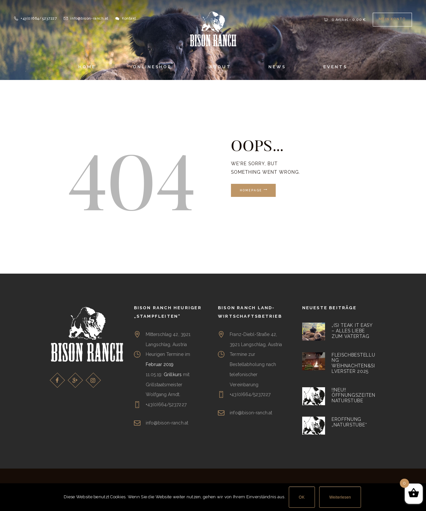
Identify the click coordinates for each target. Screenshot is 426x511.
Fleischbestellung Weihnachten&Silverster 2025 (353, 363)
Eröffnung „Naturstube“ (349, 422)
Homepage (251, 190)
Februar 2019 (160, 364)
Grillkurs (172, 374)
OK (302, 497)
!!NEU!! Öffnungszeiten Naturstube (353, 395)
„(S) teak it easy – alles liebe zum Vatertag (352, 331)
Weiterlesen (340, 497)
